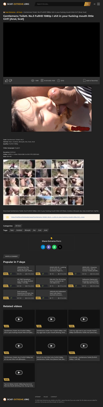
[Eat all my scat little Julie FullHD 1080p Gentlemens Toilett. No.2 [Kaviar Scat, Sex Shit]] (51, 348)
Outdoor (19, 230)
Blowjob (27, 230)
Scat (39, 230)
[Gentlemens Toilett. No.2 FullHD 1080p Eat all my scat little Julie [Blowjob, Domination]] (19, 348)
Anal (45, 230)
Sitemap (38, 397)
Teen (12, 230)
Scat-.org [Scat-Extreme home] (18, 4)
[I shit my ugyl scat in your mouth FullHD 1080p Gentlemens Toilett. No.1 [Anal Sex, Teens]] (84, 322)
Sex (34, 230)
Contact (54, 397)
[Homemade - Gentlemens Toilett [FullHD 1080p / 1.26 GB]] (84, 348)
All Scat (19, 12)
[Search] (87, 4)
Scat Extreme (10, 12)
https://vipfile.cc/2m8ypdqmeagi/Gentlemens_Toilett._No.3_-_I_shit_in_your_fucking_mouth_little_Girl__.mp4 (47, 217)
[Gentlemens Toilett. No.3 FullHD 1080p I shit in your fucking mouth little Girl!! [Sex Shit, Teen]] (19, 322)
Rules (46, 397)
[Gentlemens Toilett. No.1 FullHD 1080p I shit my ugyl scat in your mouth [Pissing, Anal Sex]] (51, 322)
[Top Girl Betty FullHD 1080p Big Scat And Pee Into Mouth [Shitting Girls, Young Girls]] (19, 375)
